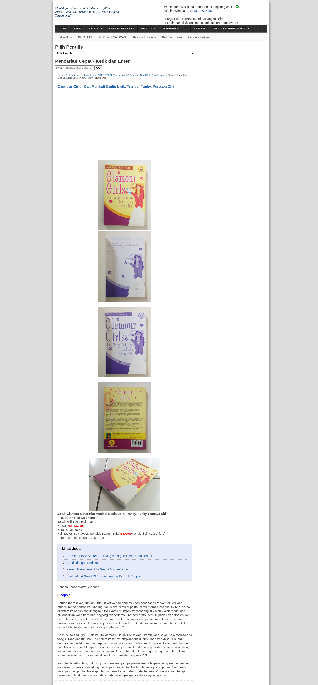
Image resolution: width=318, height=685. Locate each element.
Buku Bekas (90, 75)
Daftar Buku (65, 37)
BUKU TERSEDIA (107, 75)
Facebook (148, 28)
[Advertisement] (124, 125)
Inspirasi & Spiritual (128, 75)
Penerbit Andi (158, 75)
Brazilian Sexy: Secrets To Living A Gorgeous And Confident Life (110, 556)
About (78, 28)
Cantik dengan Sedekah (82, 563)
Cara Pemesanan (121, 28)
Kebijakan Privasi (199, 37)
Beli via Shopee (172, 37)
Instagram (170, 28)
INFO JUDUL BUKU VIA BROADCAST (103, 37)
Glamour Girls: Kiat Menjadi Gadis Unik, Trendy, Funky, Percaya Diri (115, 86)
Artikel (200, 28)
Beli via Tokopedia (145, 37)
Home (62, 28)
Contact (95, 28)
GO (98, 67)
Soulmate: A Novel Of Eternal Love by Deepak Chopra (103, 576)
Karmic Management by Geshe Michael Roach (98, 569)
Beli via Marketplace (229, 28)
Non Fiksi (145, 75)
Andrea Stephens (74, 75)
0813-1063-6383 (201, 11)
